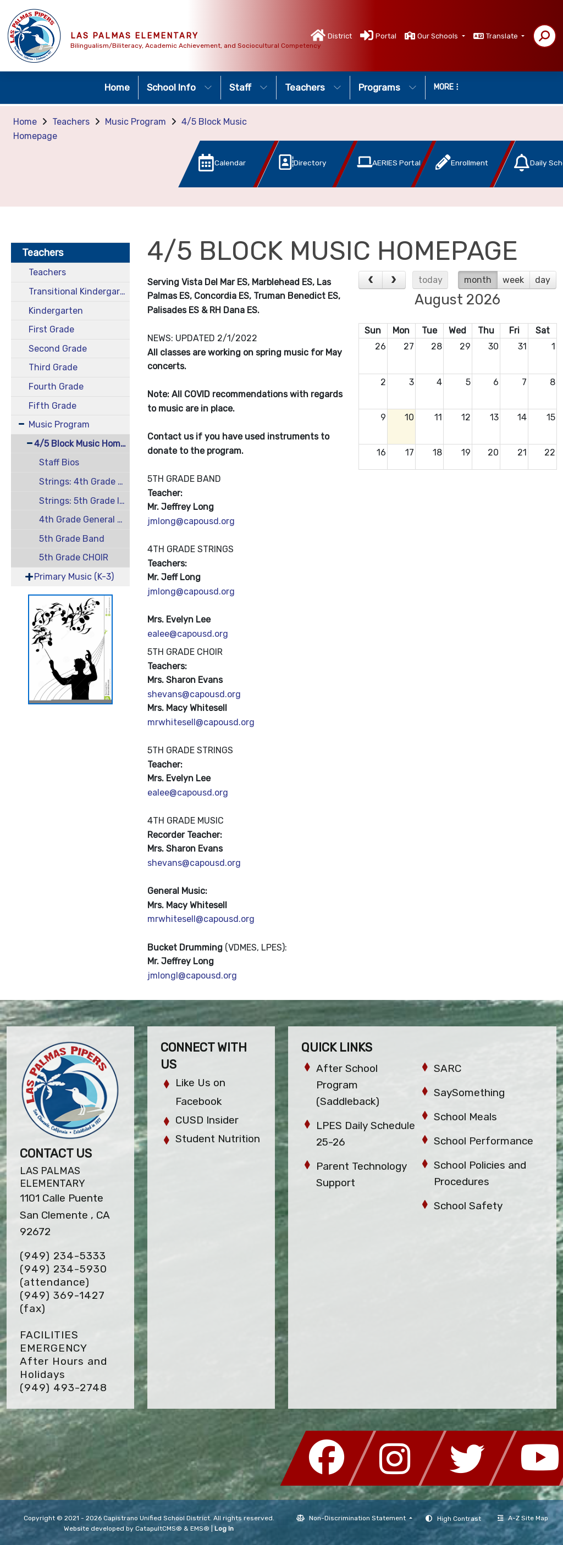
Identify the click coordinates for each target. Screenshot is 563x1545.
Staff (248, 87)
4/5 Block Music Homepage (82, 443)
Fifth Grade (52, 406)
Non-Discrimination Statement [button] (358, 1518)
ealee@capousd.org (187, 634)
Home (117, 87)
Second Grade (58, 348)
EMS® (199, 1528)
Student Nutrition (217, 1138)
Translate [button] (503, 36)
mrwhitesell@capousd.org (201, 722)
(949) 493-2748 (63, 1387)
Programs (387, 87)
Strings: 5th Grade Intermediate (84, 501)
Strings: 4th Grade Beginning (84, 481)
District (340, 36)
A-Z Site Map (523, 1518)
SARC (447, 1068)
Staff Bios (59, 462)
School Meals (465, 1116)
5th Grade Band (71, 538)
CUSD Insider (207, 1120)
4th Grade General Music (84, 519)
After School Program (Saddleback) (347, 1085)
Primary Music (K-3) (74, 576)
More (446, 87)
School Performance (483, 1141)
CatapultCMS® (158, 1528)
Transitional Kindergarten (79, 291)
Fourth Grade (56, 386)
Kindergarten (56, 310)
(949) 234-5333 (63, 1255)
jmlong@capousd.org (191, 521)
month (478, 280)
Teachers (313, 87)
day (542, 280)
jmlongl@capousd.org (192, 975)
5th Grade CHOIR (73, 557)
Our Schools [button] (438, 36)
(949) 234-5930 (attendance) (63, 1275)
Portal (386, 36)
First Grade (51, 329)
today (430, 280)
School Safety (468, 1205)
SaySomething (469, 1092)
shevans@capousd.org (194, 694)
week (513, 280)
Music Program (135, 121)
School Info (179, 87)
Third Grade (53, 367)
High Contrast (459, 1518)
